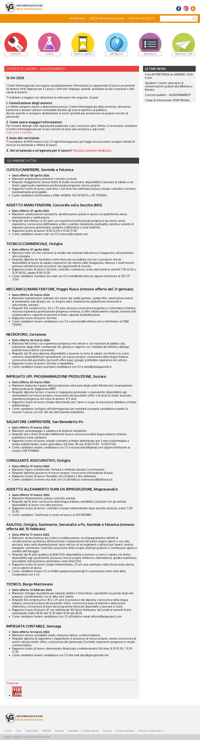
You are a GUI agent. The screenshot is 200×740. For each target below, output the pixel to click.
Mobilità (46, 730)
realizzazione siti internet (36, 737)
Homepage (77, 18)
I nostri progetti (141, 18)
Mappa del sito (91, 730)
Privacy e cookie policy (150, 730)
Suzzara (107, 730)
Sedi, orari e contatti (19, 132)
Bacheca (59, 730)
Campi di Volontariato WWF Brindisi (167, 100)
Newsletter (73, 730)
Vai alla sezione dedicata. (93, 150)
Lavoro (8, 730)
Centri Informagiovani (106, 18)
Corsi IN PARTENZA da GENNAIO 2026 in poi (169, 76)
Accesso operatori (124, 730)
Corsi (18, 730)
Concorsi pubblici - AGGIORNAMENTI (168, 95)
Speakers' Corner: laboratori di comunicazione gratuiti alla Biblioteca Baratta (168, 86)
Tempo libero (31, 730)
